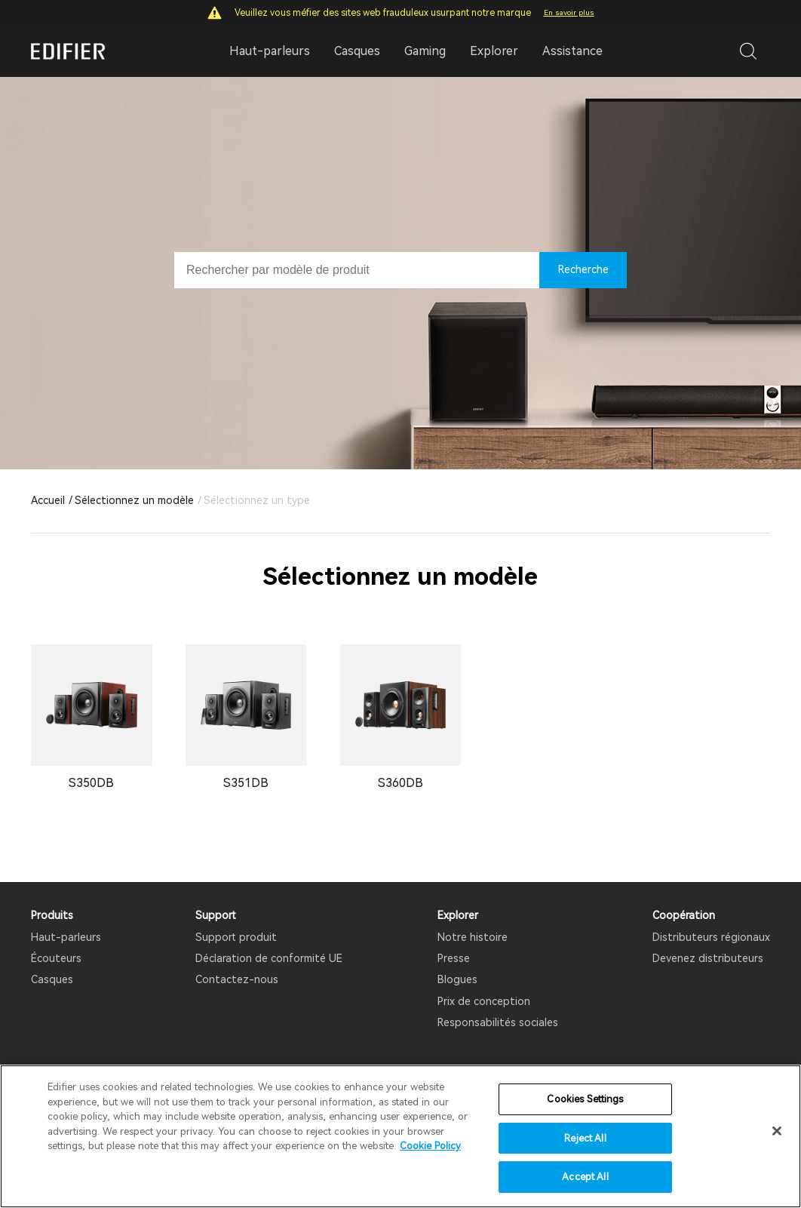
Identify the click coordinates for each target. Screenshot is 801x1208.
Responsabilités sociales (497, 1022)
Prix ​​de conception (483, 1001)
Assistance (572, 51)
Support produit (236, 937)
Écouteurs (56, 958)
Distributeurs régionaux (711, 937)
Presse (453, 958)
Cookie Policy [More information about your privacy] (430, 1145)
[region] (400, 1136)
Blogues (457, 979)
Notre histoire (472, 937)
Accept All (585, 1176)
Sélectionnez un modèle (134, 500)
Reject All (585, 1138)
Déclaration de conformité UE (268, 958)
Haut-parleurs (66, 937)
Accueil (48, 500)
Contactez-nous (236, 979)
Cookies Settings (585, 1099)
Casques (52, 979)
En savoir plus (569, 12)
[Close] (776, 1131)
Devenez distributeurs (707, 958)
